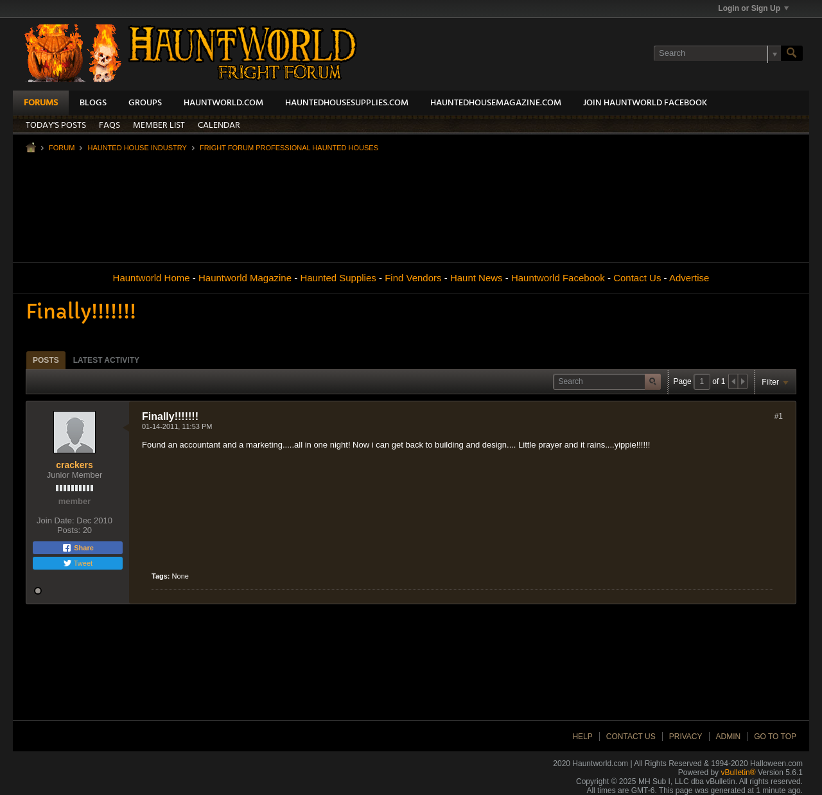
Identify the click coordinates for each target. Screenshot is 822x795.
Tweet (77, 563)
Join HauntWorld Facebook (645, 103)
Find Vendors (413, 277)
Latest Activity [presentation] (106, 360)
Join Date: (55, 520)
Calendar (219, 125)
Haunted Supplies (338, 277)
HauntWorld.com (223, 103)
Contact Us (637, 277)
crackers (74, 465)
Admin (728, 736)
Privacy (686, 736)
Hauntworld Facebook (558, 277)
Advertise (689, 277)
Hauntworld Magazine (245, 277)
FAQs (109, 125)
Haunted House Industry (136, 148)
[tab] (46, 360)
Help (582, 736)
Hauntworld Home (151, 277)
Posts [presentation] (46, 360)
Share (78, 548)
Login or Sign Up (753, 8)
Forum (61, 148)
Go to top (775, 736)
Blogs (93, 103)
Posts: (68, 530)
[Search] (717, 53)
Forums (41, 103)
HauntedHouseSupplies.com (346, 103)
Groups (145, 103)
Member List (159, 125)
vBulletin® (738, 772)
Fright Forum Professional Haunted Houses (289, 148)
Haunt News (476, 277)
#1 (778, 416)
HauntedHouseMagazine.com (495, 103)
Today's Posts (56, 125)
